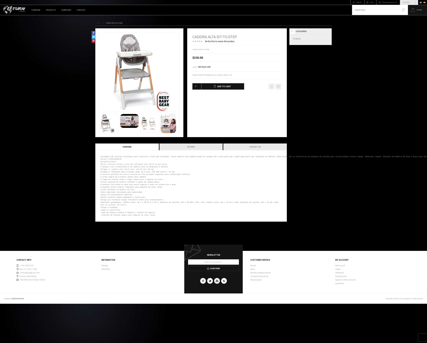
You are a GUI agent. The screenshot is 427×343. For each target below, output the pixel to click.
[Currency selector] (409, 2)
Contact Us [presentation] (255, 147)
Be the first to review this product (219, 41)
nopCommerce (18, 299)
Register (359, 2)
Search (403, 10)
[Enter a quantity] (194, 86)
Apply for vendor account (345, 280)
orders (338, 269)
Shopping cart (341, 276)
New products (256, 280)
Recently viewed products (260, 273)
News (252, 269)
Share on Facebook (93, 33)
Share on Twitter (93, 37)
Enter (371, 2)
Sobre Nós (105, 269)
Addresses (339, 273)
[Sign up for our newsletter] (213, 262)
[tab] (127, 146)
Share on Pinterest (93, 41)
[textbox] (375, 10)
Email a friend (278, 86)
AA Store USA (204, 67)
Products (297, 39)
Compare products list (389, 2)
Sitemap (104, 266)
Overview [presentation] (127, 147)
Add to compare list (271, 86)
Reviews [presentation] (191, 147)
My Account (340, 266)
